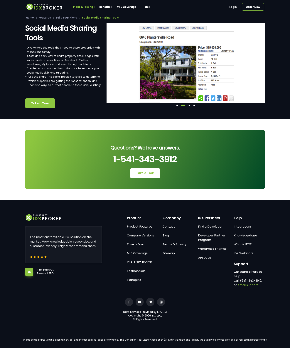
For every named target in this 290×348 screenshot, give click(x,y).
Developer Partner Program (211, 237)
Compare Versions (140, 235)
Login (233, 7)
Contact (169, 226)
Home (30, 17)
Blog (166, 235)
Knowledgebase (245, 235)
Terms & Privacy (174, 244)
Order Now (253, 7)
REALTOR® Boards (139, 262)
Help (146, 7)
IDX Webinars (243, 253)
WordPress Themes (212, 249)
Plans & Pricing (83, 7)
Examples (134, 280)
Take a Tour (40, 103)
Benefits (105, 7)
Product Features (139, 226)
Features (45, 17)
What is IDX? (243, 244)
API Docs (204, 258)
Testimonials (136, 271)
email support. (248, 285)
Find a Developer (210, 226)
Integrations (243, 226)
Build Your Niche (66, 17)
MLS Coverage (126, 7)
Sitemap (169, 253)
